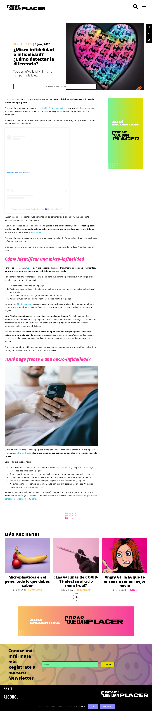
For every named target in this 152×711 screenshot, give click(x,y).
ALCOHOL (11, 697)
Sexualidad (22, 44)
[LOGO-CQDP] (26, 6)
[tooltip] (149, 27)
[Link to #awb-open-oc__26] (144, 6)
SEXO (8, 688)
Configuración (79, 706)
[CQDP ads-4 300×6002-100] (125, 98)
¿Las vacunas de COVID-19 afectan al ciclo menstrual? (76, 581)
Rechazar (107, 706)
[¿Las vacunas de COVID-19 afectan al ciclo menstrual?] (76, 555)
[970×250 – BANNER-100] (76, 607)
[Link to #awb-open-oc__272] (135, 6)
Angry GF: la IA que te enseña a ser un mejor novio (125, 581)
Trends (132, 589)
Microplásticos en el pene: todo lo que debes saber (27, 581)
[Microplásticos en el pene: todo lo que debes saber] (27, 555)
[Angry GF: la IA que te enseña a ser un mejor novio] (124, 555)
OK (93, 706)
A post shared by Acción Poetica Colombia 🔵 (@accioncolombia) (37, 209)
